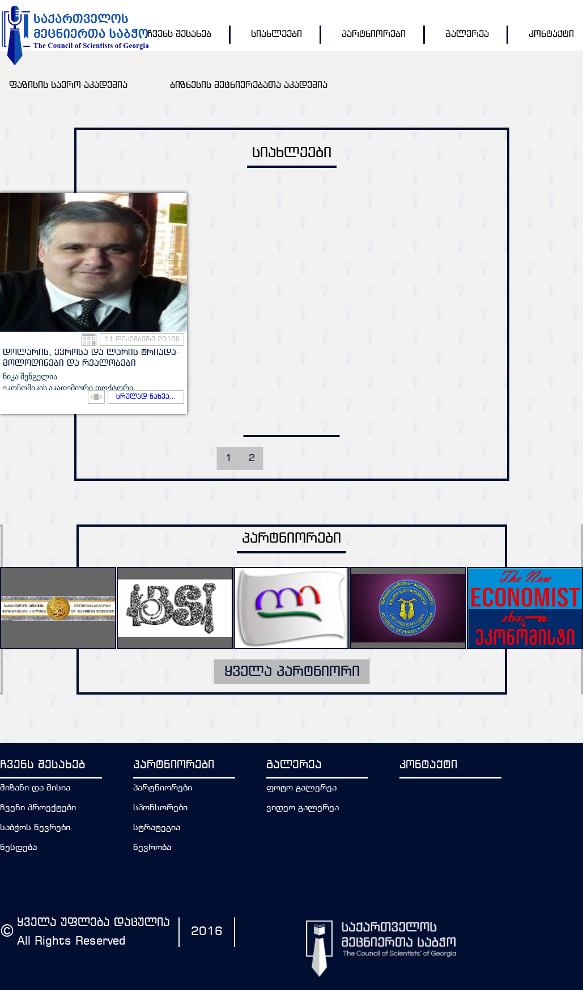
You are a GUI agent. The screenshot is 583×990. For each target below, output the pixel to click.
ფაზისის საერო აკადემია (68, 85)
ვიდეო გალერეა (302, 808)
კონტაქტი (551, 34)
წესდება (18, 848)
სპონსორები (160, 808)
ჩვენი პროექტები (38, 808)
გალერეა (467, 34)
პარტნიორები (374, 34)
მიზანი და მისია (35, 788)
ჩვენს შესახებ (179, 34)
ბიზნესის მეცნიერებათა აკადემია (248, 85)
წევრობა (152, 848)
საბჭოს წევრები (35, 828)
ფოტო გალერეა (301, 788)
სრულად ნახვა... (146, 397)
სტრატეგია (156, 828)
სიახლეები (276, 34)
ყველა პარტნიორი (291, 672)
